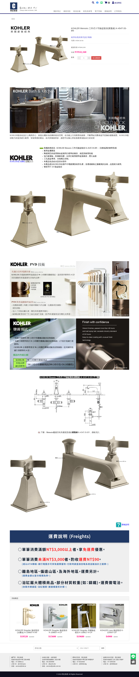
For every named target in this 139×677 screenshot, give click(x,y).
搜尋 (102, 648)
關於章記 (57, 11)
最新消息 (67, 11)
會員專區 (118, 3)
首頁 (13, 19)
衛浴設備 (76, 11)
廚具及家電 (87, 11)
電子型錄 (98, 11)
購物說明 (108, 11)
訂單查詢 (118, 11)
